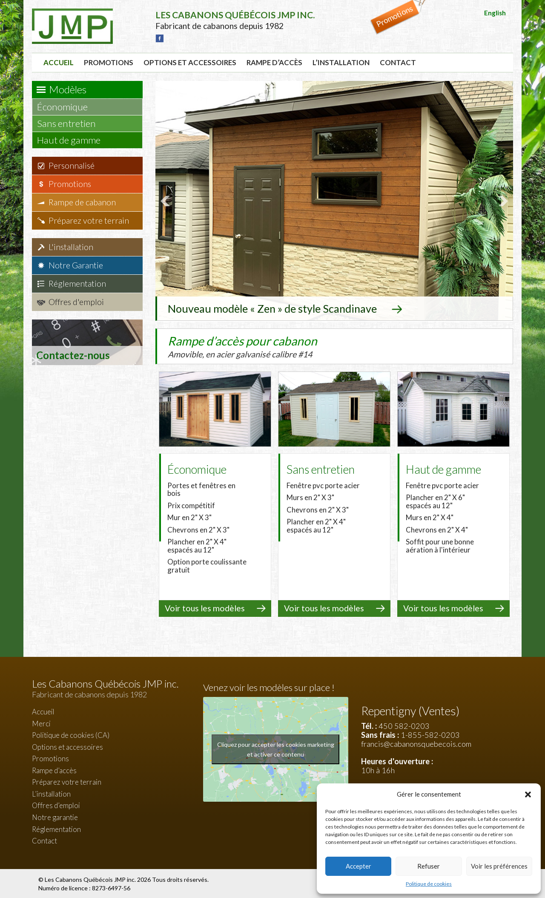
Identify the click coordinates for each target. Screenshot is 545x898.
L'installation (71, 247)
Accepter (358, 866)
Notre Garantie (76, 265)
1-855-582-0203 (430, 734)
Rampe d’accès (274, 62)
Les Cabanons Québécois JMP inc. (91, 878)
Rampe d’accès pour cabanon (260, 345)
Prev (166, 200)
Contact (398, 62)
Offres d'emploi (76, 302)
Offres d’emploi (56, 804)
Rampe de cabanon (82, 202)
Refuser (428, 866)
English (495, 13)
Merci (41, 722)
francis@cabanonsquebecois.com (416, 742)
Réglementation (77, 283)
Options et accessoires (189, 62)
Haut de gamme (73, 140)
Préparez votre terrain (89, 220)
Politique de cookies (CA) (70, 734)
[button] (528, 794)
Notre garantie (55, 816)
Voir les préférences (499, 866)
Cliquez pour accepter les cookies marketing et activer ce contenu (275, 748)
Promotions (108, 62)
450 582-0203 (404, 725)
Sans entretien (70, 123)
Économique (66, 106)
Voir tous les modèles (205, 607)
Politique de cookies (429, 884)
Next (502, 200)
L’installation (341, 62)
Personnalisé (72, 165)
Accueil (58, 62)
